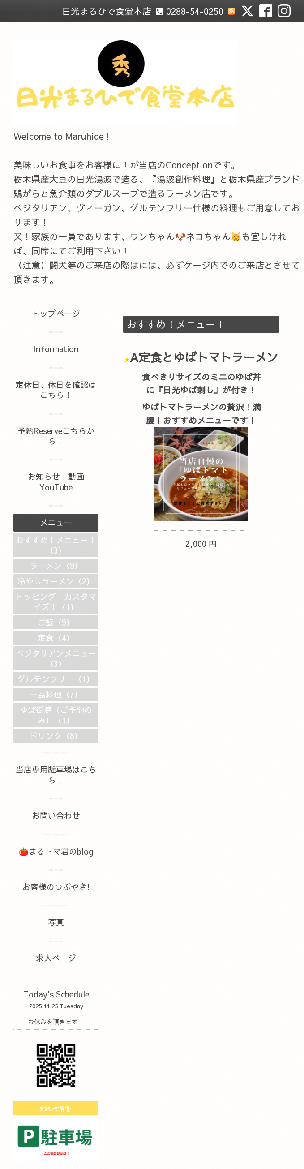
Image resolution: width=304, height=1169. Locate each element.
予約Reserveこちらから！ (55, 436)
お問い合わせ (56, 815)
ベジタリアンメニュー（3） (56, 658)
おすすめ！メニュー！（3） (56, 545)
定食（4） (56, 637)
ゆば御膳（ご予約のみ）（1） (56, 715)
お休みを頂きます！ (56, 1021)
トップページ (56, 313)
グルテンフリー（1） (55, 678)
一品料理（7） (56, 694)
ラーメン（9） (56, 565)
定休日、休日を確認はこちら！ (56, 389)
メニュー (56, 522)
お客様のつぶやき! (56, 886)
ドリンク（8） (56, 735)
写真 (56, 922)
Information (56, 348)
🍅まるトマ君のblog (56, 851)
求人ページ (56, 957)
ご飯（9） (56, 622)
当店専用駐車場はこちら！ (56, 774)
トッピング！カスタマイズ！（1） (56, 601)
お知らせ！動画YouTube (56, 481)
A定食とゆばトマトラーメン (204, 357)
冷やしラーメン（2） (55, 581)
